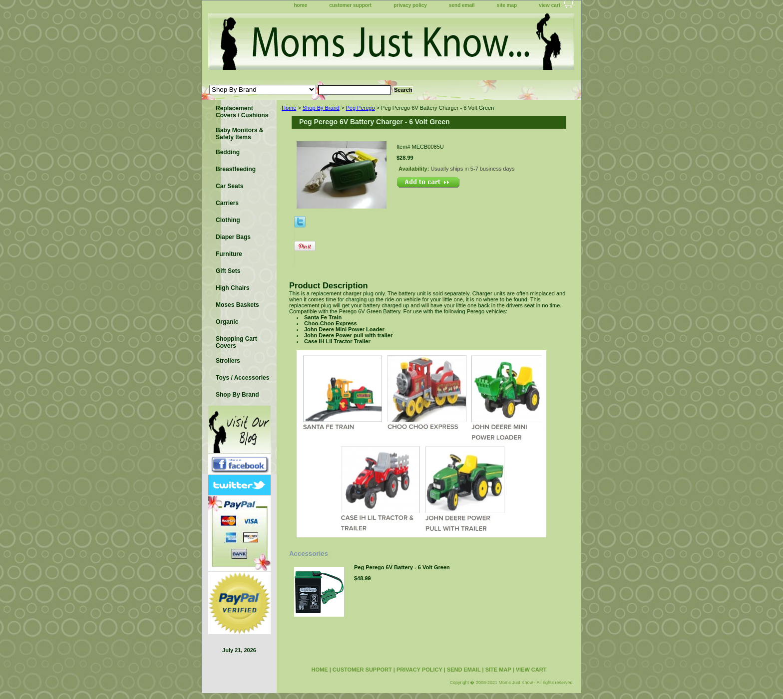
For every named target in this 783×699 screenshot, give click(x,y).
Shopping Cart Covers (236, 342)
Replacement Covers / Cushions (242, 112)
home (301, 5)
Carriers (227, 203)
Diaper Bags (233, 236)
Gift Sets (228, 270)
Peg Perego (360, 108)
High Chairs (232, 287)
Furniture (229, 253)
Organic (227, 321)
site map (507, 5)
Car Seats (229, 186)
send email (462, 5)
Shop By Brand (321, 108)
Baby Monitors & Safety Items (239, 134)
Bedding (228, 152)
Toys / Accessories (242, 377)
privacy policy (410, 5)
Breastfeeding (236, 169)
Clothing (228, 220)
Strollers (228, 360)
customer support (350, 5)
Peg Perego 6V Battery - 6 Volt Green (402, 567)
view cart (549, 5)
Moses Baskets (237, 304)
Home (289, 108)
